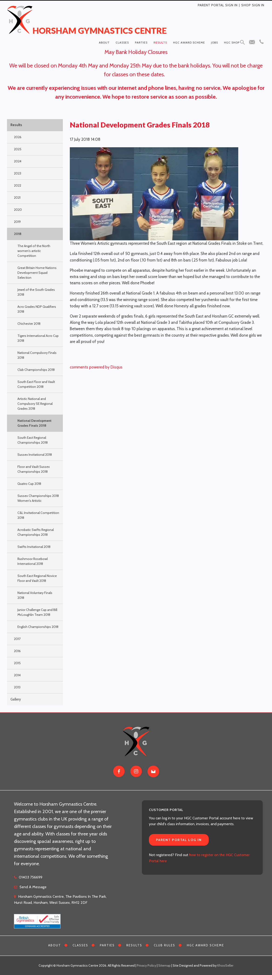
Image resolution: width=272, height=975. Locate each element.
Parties (141, 42)
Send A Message (33, 887)
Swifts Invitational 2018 (33, 547)
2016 (17, 651)
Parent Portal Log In (179, 840)
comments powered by (96, 367)
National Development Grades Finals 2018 (34, 423)
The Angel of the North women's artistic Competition (33, 251)
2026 (17, 137)
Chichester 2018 (28, 324)
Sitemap (164, 965)
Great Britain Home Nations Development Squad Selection (37, 273)
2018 (17, 234)
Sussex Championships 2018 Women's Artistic (38, 498)
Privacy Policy (146, 965)
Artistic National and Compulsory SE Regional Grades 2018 (35, 404)
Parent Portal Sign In (218, 5)
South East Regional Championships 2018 (32, 440)
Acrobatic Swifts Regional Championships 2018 (35, 532)
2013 (17, 687)
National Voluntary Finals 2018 (34, 595)
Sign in (258, 5)
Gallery (15, 699)
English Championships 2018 (37, 627)
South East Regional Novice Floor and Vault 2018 (37, 578)
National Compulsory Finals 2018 (37, 355)
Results (160, 42)
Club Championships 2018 (36, 370)
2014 (17, 675)
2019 (17, 222)
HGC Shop (231, 42)
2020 (18, 210)
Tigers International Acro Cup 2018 (38, 338)
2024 (17, 161)
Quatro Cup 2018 (29, 484)
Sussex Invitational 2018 (34, 454)
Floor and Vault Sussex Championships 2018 (33, 469)
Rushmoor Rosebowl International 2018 (32, 561)
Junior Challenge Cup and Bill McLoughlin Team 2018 (37, 612)
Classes (122, 42)
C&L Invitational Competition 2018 (38, 515)
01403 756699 (30, 877)
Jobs (214, 42)
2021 (17, 197)
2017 (17, 639)
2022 (17, 185)
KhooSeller (225, 965)
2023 (17, 173)
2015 (17, 663)
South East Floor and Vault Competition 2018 (36, 384)
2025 (17, 149)
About (104, 42)
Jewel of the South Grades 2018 (36, 292)
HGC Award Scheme (189, 42)
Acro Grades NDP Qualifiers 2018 (36, 309)
